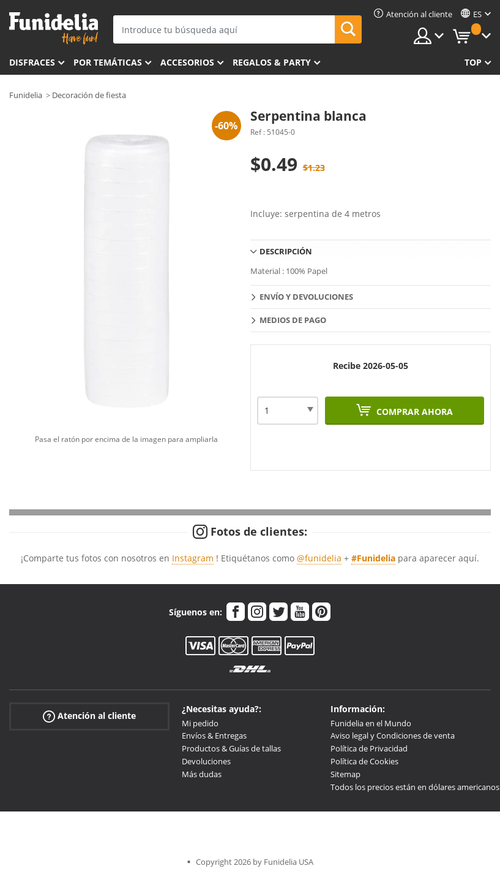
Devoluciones (206, 761)
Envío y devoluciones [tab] (306, 296)
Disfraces (32, 62)
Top (473, 62)
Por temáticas (107, 62)
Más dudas (202, 774)
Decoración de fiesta (89, 95)
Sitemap (345, 774)
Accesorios (187, 62)
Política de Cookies (364, 761)
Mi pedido (200, 723)
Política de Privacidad (369, 748)
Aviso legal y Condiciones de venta (392, 735)
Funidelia (25, 95)
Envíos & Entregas (214, 735)
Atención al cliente (89, 715)
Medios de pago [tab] (292, 319)
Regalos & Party (272, 62)
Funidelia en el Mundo (370, 723)
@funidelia (319, 558)
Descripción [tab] (285, 251)
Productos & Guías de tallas (231, 748)
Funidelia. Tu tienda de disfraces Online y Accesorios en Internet (53, 28)
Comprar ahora (413, 411)
